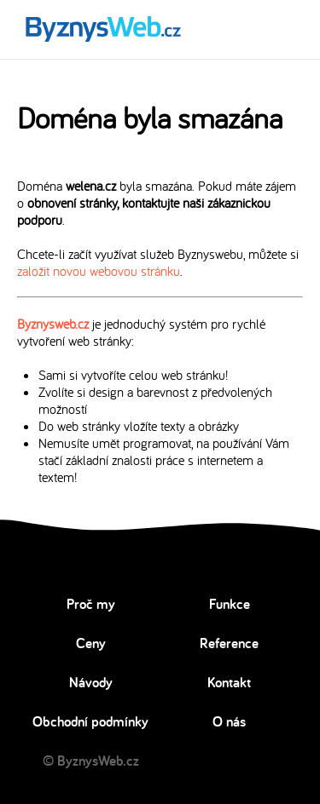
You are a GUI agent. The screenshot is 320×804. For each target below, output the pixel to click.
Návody (91, 682)
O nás (229, 721)
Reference (229, 643)
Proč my (91, 603)
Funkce (229, 603)
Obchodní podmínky (90, 721)
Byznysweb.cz (53, 323)
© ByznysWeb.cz (91, 760)
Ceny (91, 643)
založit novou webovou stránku (98, 270)
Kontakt (229, 682)
